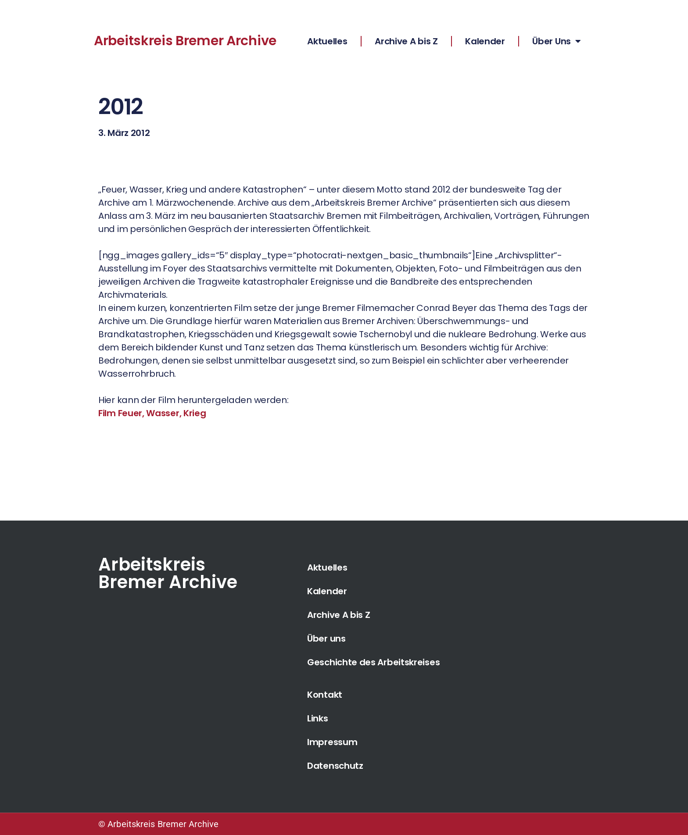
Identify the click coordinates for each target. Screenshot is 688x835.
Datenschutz (335, 766)
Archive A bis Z (406, 41)
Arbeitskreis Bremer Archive (185, 41)
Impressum (332, 742)
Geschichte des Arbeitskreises (373, 662)
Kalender (485, 41)
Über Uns (556, 41)
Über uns (326, 638)
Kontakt (324, 695)
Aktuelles (327, 41)
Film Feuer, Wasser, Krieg (152, 413)
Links (317, 718)
